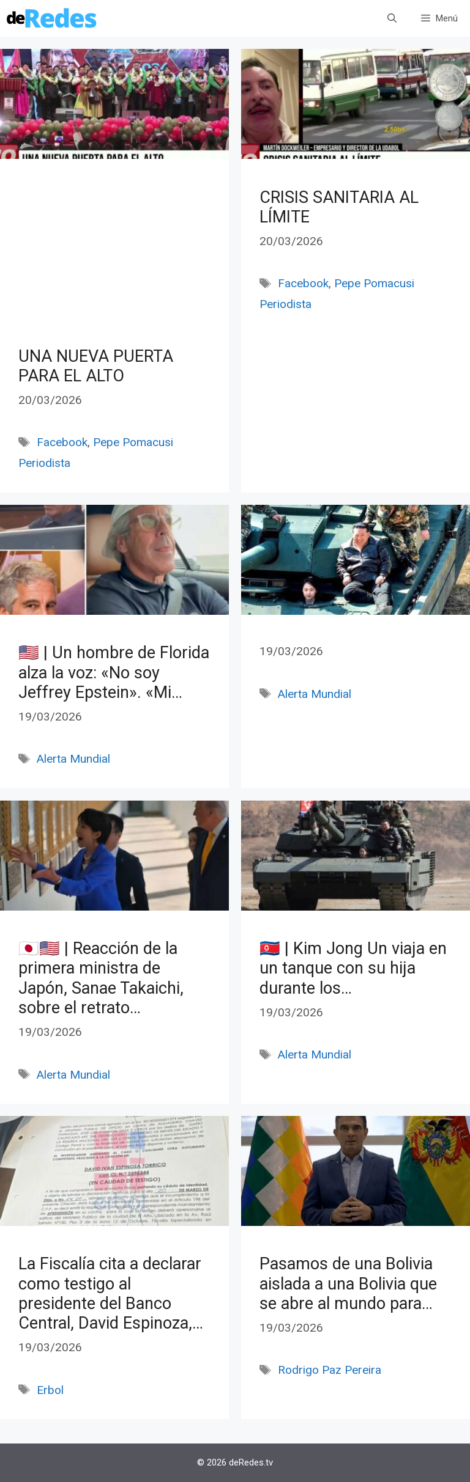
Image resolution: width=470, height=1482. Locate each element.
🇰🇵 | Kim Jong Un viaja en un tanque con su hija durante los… (353, 968)
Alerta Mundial (73, 759)
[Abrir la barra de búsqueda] (392, 18)
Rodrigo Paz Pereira (329, 1370)
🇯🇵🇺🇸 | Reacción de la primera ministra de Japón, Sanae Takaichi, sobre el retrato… (101, 978)
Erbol (50, 1390)
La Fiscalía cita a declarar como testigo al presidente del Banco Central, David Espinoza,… (110, 1293)
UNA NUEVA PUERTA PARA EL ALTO (95, 366)
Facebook (62, 442)
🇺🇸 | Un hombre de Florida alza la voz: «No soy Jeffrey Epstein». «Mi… (113, 672)
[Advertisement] (114, 264)
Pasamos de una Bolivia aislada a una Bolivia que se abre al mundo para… (348, 1283)
